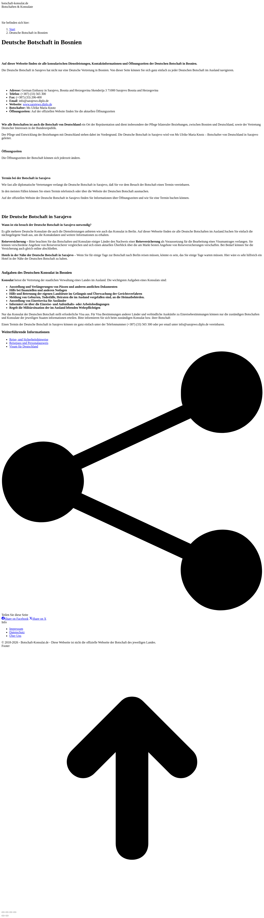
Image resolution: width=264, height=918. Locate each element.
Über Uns (15, 635)
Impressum (16, 628)
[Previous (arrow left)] (3, 915)
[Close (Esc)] (3, 912)
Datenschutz (17, 632)
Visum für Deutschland (23, 346)
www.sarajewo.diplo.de (37, 104)
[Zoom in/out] (14, 912)
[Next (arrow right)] (7, 915)
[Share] (7, 912)
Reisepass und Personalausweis (28, 343)
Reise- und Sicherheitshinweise (28, 339)
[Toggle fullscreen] (10, 912)
